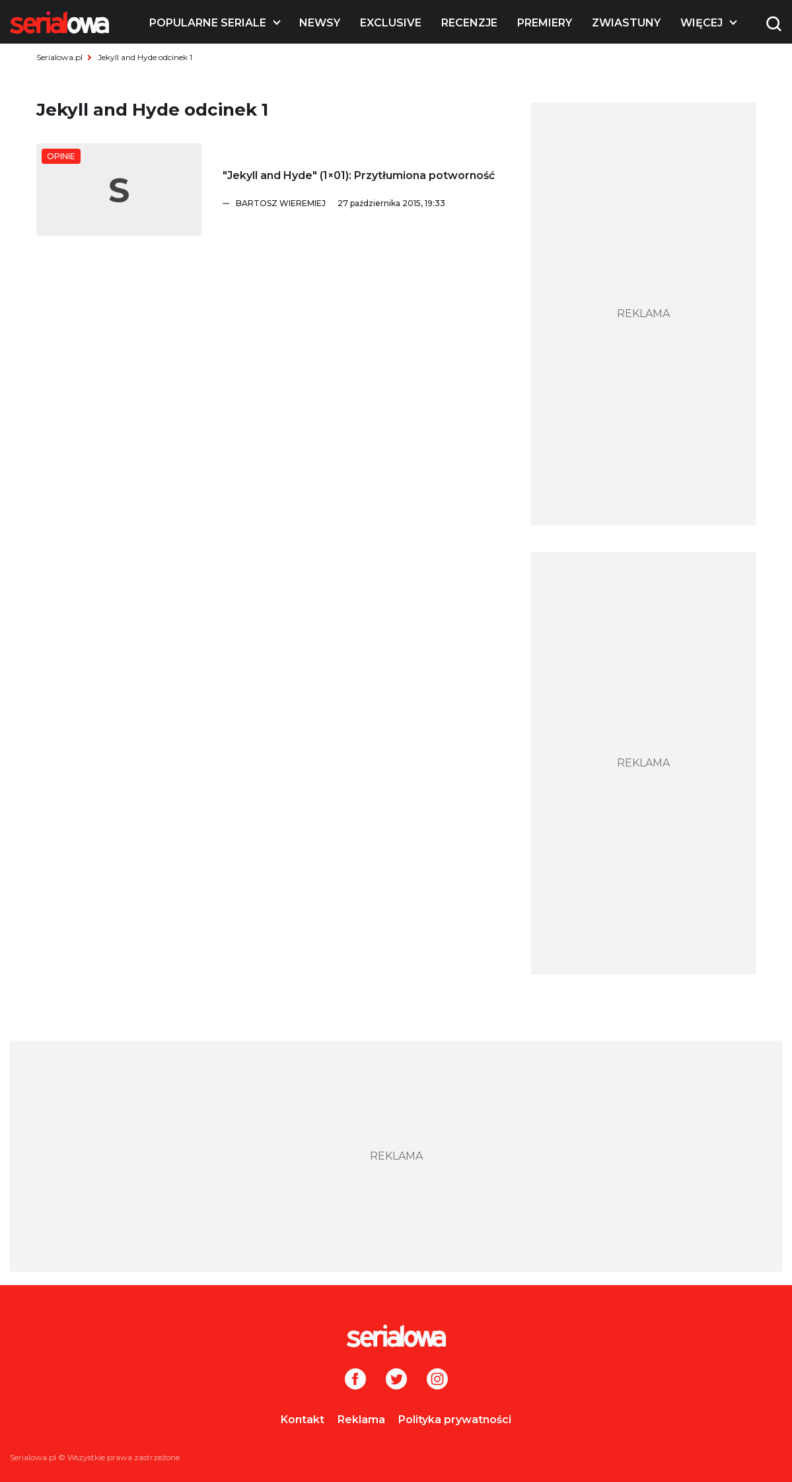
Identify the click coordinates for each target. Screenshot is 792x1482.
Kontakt (302, 1419)
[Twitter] (396, 1380)
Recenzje (469, 23)
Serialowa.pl (59, 57)
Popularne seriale (207, 23)
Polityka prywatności (454, 1419)
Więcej (701, 23)
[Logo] (59, 22)
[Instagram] (437, 1380)
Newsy (319, 23)
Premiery (544, 23)
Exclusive (390, 23)
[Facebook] (355, 1380)
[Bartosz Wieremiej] (370, 203)
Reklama (361, 1419)
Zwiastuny (626, 23)
